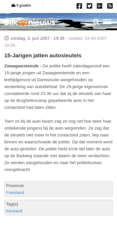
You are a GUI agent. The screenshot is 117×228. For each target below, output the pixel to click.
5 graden (21, 5)
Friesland (15, 192)
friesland (14, 210)
